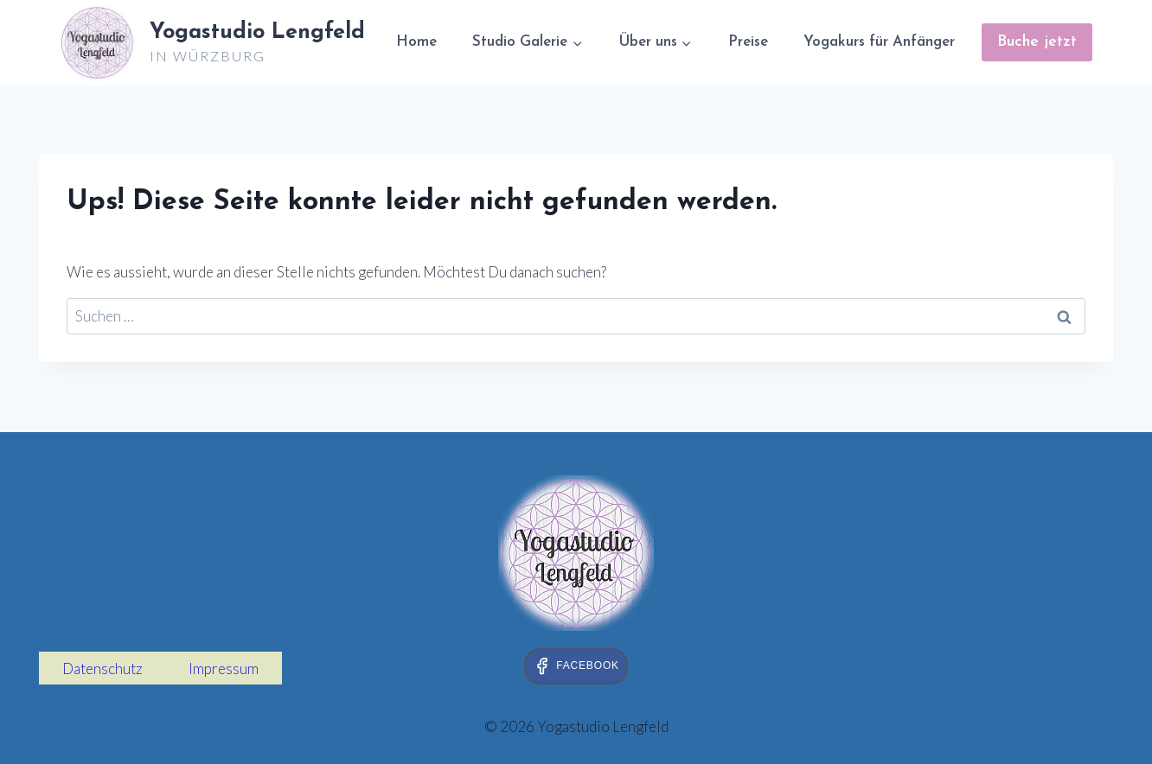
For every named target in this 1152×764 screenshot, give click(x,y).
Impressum (224, 668)
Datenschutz (102, 668)
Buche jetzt (1037, 42)
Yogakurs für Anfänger (879, 42)
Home (416, 42)
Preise (748, 42)
